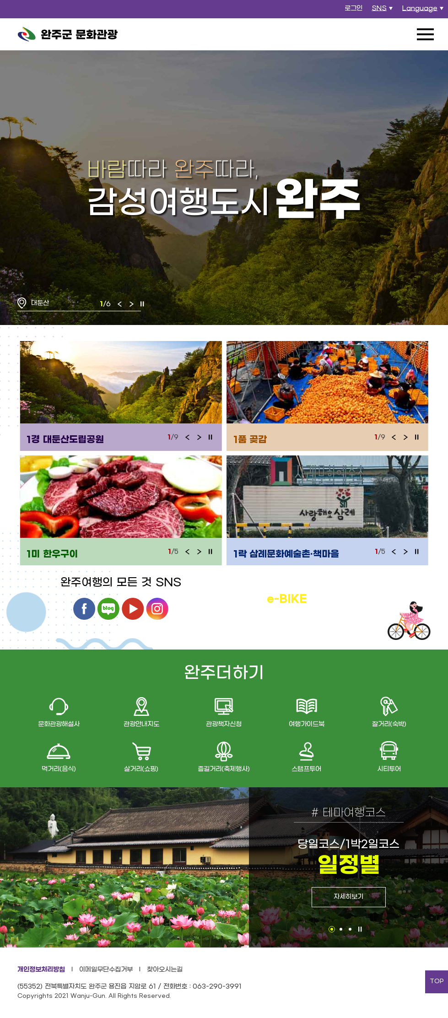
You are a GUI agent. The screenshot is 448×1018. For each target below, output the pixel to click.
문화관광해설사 (59, 724)
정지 (142, 304)
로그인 (353, 8)
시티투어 (389, 769)
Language (424, 11)
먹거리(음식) (59, 769)
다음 (131, 304)
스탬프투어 (306, 769)
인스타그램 (157, 609)
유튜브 (133, 609)
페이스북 (84, 609)
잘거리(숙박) (389, 724)
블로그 (108, 609)
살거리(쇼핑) (141, 769)
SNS (383, 11)
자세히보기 (348, 897)
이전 (119, 304)
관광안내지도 (141, 724)
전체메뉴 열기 (425, 34)
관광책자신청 (224, 724)
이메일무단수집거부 (106, 970)
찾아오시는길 (165, 970)
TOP (437, 981)
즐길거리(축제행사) (224, 769)
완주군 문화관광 (67, 34)
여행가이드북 (306, 724)
